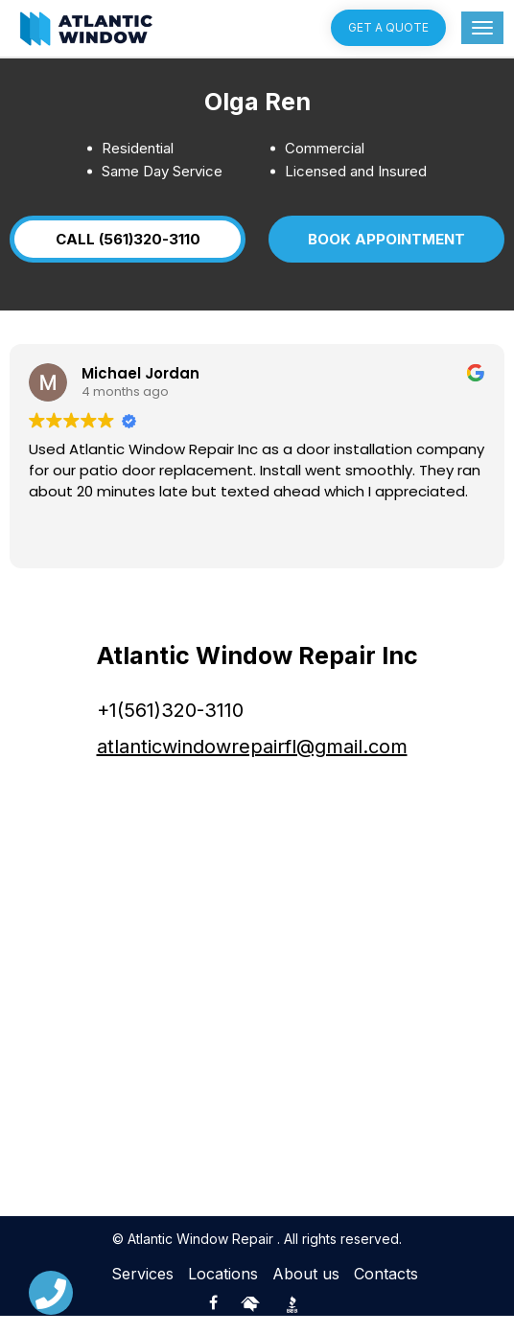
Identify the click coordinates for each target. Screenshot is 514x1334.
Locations (223, 1291)
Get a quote (388, 27)
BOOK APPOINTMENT (346, 248)
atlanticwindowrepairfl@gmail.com (252, 764)
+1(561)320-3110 (170, 728)
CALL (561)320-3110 (146, 249)
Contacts (386, 1291)
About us (305, 1291)
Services (142, 1291)
